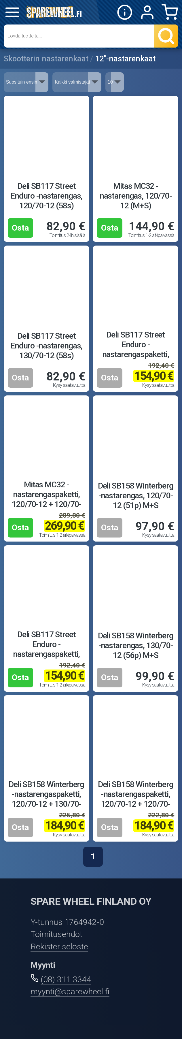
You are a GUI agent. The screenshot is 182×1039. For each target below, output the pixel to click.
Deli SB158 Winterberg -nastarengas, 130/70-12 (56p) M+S (135, 645)
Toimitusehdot (56, 934)
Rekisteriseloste (59, 946)
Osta (20, 228)
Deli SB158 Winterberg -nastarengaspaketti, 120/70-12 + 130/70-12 (46, 799)
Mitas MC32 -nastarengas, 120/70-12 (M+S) (136, 195)
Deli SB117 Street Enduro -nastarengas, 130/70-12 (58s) (46, 345)
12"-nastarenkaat (125, 58)
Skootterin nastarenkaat (46, 58)
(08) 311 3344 (66, 979)
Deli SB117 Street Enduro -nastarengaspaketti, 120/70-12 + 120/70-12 (46, 654)
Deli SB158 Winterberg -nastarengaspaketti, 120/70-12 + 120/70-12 (135, 799)
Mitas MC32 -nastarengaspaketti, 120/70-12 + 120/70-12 (46, 499)
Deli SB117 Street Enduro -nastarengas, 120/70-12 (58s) (46, 195)
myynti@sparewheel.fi (70, 991)
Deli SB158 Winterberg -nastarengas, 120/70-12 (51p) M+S (135, 495)
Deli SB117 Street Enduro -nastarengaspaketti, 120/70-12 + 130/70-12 (135, 354)
